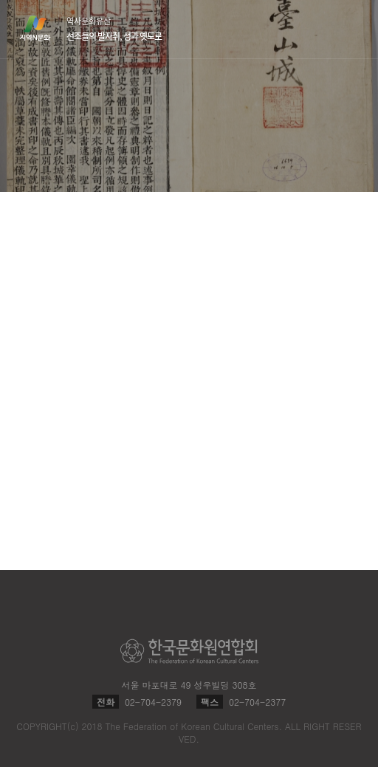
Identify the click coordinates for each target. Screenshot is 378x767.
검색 (322, 29)
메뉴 (350, 28)
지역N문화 (42, 28)
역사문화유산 (114, 29)
